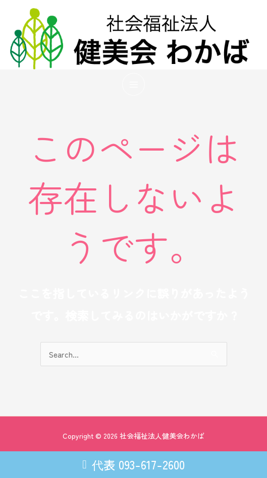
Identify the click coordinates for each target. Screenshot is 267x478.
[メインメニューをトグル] (133, 84)
